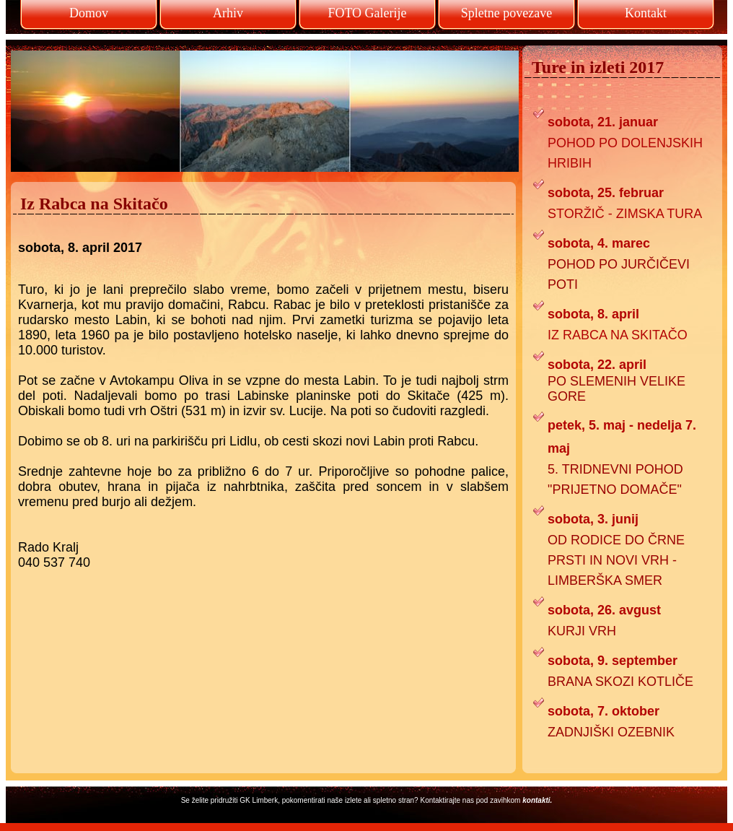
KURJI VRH (582, 631)
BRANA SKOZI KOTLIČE (620, 681)
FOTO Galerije (367, 13)
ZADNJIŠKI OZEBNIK (611, 732)
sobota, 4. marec (599, 243)
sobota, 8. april (593, 314)
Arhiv (228, 13)
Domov (88, 13)
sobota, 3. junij (593, 519)
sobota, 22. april (597, 364)
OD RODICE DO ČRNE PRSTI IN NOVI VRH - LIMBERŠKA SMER (616, 560)
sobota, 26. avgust (604, 610)
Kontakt (646, 13)
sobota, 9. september (612, 660)
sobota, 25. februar (606, 193)
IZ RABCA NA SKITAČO (618, 335)
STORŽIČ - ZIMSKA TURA (625, 213)
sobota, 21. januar (603, 122)
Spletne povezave (506, 13)
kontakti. (537, 800)
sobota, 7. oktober (603, 711)
